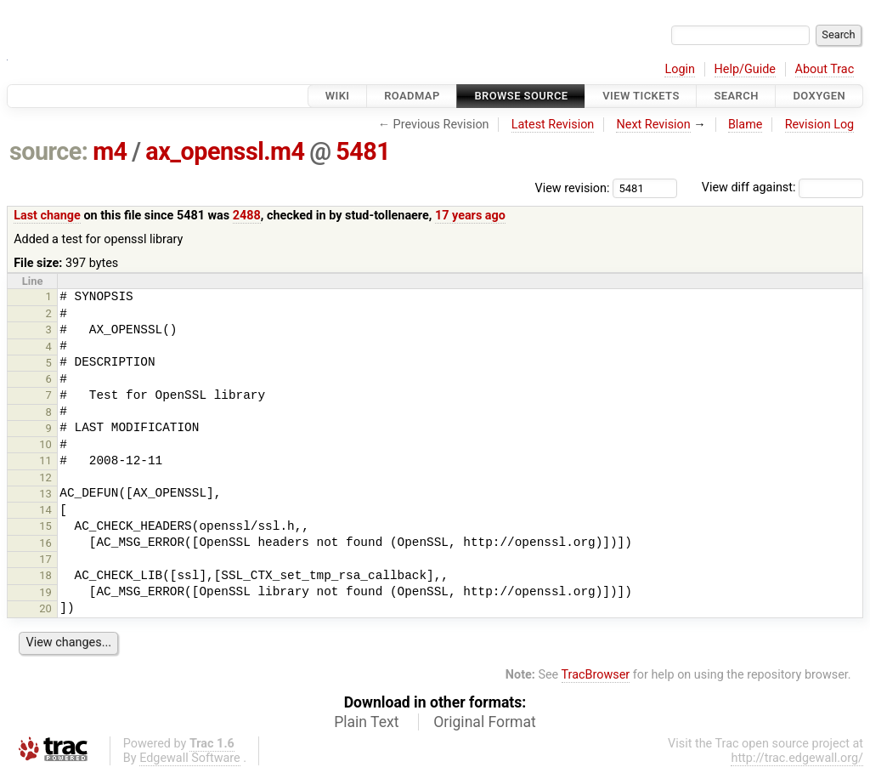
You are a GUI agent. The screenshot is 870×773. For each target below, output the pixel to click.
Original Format (484, 721)
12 (45, 477)
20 (45, 608)
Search (736, 95)
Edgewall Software (189, 758)
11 (45, 460)
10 (45, 444)
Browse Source (521, 95)
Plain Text (366, 721)
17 (45, 559)
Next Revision (653, 124)
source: (48, 151)
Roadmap (412, 95)
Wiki (337, 95)
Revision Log (820, 124)
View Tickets (640, 95)
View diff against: (782, 187)
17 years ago (470, 215)
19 (45, 592)
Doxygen (819, 95)
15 (45, 526)
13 (45, 493)
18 (45, 575)
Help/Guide (745, 69)
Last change (47, 215)
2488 (247, 215)
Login (679, 69)
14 (45, 509)
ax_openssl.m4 (224, 151)
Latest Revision (553, 124)
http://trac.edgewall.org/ (797, 758)
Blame (745, 124)
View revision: (572, 187)
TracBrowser (596, 675)
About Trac (825, 69)
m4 (110, 151)
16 (45, 543)
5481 (363, 151)
